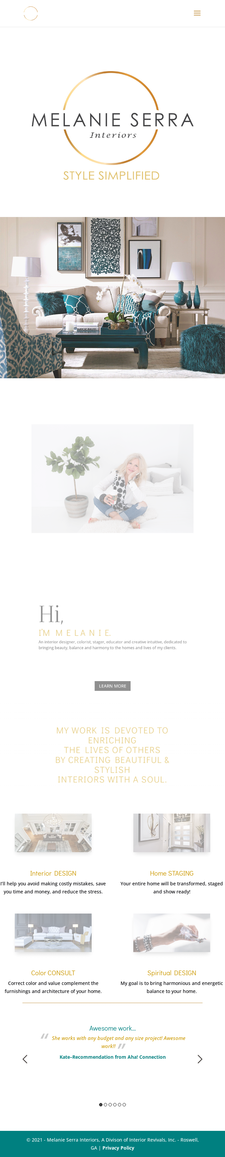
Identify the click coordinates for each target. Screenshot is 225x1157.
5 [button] (119, 1104)
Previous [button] (24, 1059)
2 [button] (105, 1104)
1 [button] (100, 1104)
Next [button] (200, 1059)
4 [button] (115, 1104)
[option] (112, 1034)
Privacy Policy (118, 1148)
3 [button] (110, 1104)
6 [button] (124, 1104)
